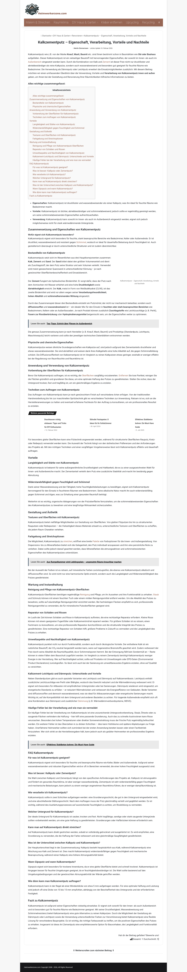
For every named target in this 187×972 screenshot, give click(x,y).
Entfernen (123, 375)
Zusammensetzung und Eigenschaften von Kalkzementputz (57, 99)
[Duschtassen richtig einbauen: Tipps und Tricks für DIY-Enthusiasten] (35, 422)
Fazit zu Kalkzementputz (40, 196)
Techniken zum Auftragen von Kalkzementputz (54, 117)
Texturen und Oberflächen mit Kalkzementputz (54, 135)
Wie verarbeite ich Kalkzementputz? (49, 174)
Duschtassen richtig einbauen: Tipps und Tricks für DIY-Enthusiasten (55, 423)
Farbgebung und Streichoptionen (48, 138)
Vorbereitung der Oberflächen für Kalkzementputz (56, 113)
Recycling (148, 22)
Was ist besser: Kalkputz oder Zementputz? (53, 171)
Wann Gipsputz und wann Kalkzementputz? (53, 188)
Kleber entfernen (111, 22)
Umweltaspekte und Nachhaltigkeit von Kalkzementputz (58, 153)
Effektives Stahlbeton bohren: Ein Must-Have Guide (144, 423)
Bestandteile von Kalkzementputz (48, 103)
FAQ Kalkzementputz (39, 163)
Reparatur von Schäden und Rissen (49, 149)
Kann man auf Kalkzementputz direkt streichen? (55, 181)
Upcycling (132, 22)
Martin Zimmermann (81, 48)
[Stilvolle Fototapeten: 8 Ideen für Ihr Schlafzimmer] (81, 422)
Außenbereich (35, 62)
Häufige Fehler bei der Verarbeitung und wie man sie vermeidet (62, 160)
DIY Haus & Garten (84, 22)
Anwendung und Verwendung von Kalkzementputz (52, 110)
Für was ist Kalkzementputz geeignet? (50, 167)
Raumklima (61, 22)
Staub (156, 594)
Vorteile (33, 121)
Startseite (46, 35)
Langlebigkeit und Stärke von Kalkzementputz (54, 124)
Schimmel (81, 242)
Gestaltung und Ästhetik (40, 131)
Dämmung (83, 701)
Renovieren (77, 35)
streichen (67, 541)
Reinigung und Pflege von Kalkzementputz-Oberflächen (58, 146)
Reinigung (85, 594)
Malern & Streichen (38, 22)
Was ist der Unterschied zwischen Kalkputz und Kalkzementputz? (63, 185)
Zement (106, 62)
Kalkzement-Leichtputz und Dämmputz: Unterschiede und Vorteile (63, 156)
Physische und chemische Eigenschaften (52, 106)
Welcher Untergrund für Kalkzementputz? (52, 178)
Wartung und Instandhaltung (42, 142)
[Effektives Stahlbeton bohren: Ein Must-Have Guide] (126, 422)
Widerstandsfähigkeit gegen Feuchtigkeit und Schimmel (58, 128)
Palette (95, 541)
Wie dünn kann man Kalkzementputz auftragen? (55, 192)
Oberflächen (88, 375)
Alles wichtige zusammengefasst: (48, 96)
